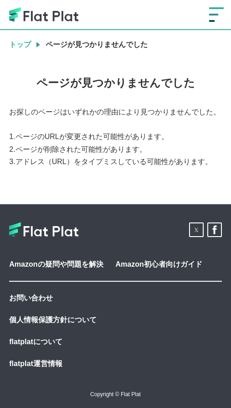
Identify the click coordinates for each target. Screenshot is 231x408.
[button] (196, 230)
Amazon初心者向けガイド (159, 264)
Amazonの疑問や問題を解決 (56, 264)
